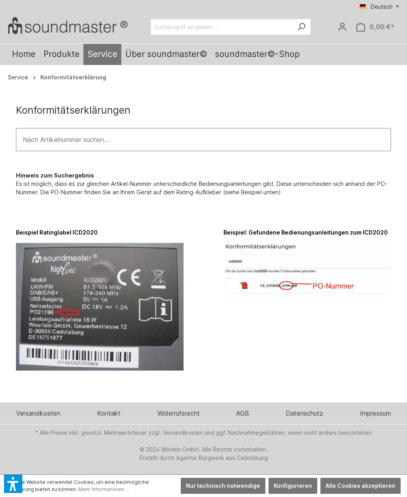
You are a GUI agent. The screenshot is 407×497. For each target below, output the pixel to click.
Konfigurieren (293, 485)
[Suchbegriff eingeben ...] (221, 27)
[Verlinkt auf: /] (68, 25)
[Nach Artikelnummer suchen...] (203, 139)
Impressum (375, 413)
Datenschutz (304, 413)
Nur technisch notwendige (223, 485)
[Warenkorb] (375, 27)
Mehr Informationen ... (103, 489)
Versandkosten (38, 413)
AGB (242, 413)
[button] (13, 484)
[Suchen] (301, 27)
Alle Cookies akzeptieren (360, 485)
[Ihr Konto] (342, 26)
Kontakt (109, 413)
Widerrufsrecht (178, 413)
